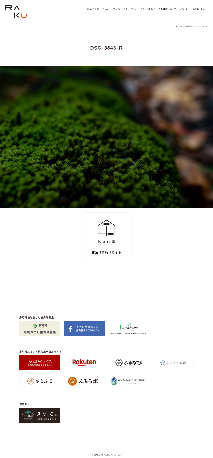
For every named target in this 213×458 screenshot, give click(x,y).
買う (133, 9)
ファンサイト (120, 9)
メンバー (185, 9)
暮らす (152, 9)
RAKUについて (167, 9)
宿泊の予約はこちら (98, 9)
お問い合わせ (200, 9)
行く (142, 9)
